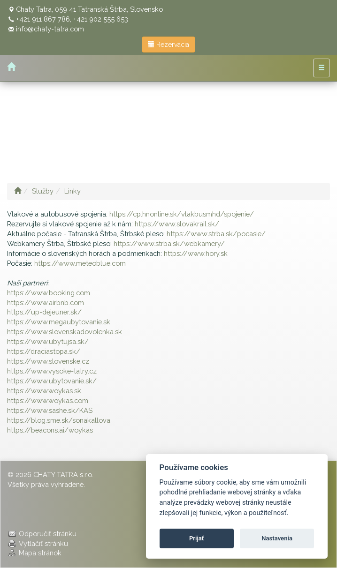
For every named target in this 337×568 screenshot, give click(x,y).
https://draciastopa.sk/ (43, 351)
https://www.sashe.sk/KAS (49, 410)
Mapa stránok (40, 553)
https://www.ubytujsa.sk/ (48, 341)
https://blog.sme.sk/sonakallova (58, 420)
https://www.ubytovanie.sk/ (52, 381)
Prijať (196, 538)
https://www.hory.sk (196, 253)
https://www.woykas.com (47, 400)
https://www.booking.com (48, 293)
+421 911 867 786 (43, 19)
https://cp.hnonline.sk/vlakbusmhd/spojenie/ (181, 214)
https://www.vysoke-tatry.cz (52, 371)
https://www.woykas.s (42, 391)
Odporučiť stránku (48, 534)
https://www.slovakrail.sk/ (177, 224)
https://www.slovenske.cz (48, 361)
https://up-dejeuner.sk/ (44, 312)
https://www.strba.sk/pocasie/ (216, 234)
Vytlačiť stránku (43, 543)
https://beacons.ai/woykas (50, 430)
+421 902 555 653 (100, 19)
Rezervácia (168, 44)
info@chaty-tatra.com (50, 29)
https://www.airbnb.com (45, 302)
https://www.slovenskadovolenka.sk (64, 332)
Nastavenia (276, 538)
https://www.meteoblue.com (80, 263)
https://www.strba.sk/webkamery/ (169, 243)
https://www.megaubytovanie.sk (58, 322)
